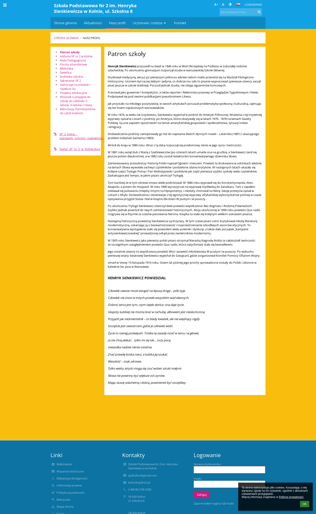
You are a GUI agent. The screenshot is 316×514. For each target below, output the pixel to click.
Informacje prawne (69, 485)
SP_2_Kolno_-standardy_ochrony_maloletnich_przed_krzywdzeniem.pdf (75, 136)
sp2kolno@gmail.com (142, 475)
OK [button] (305, 504)
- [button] (223, 4)
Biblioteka (66, 68)
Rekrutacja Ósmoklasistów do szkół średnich (77, 111)
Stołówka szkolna (71, 76)
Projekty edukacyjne (73, 93)
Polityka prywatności (71, 493)
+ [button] (216, 4)
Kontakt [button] (180, 23)
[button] (238, 4)
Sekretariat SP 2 (70, 81)
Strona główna (66, 38)
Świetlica (65, 72)
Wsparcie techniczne (70, 471)
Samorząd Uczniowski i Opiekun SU (75, 87)
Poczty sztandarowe (73, 64)
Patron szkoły (70, 52)
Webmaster (64, 464)
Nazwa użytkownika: (207, 464)
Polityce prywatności (291, 497)
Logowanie (253, 4)
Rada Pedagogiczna (73, 60)
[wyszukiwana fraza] (240, 12)
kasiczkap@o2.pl (139, 482)
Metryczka (64, 500)
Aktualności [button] (93, 23)
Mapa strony (65, 507)
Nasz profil (92, 38)
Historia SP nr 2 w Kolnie (76, 56)
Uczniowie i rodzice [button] (150, 23)
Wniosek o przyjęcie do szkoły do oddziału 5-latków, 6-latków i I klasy (76, 101)
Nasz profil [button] (117, 23)
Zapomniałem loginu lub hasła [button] (214, 503)
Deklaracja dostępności (72, 478)
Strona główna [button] (65, 23)
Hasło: (198, 479)
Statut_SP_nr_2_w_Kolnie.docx (75, 149)
